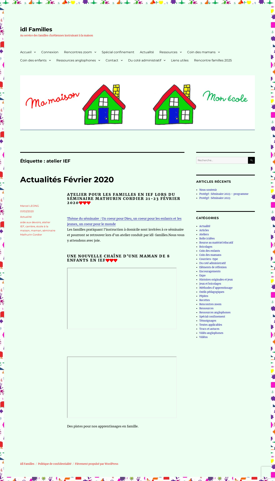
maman (36, 230)
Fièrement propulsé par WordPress (96, 464)
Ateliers (204, 234)
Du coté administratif (144, 60)
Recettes (204, 300)
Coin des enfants (33, 60)
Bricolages (205, 246)
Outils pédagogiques (211, 292)
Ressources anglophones (76, 60)
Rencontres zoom (78, 52)
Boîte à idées (207, 238)
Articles (204, 230)
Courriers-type (208, 259)
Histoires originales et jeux (216, 279)
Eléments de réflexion (213, 267)
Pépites (203, 296)
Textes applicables (210, 324)
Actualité (147, 52)
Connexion (49, 52)
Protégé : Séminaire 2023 (214, 198)
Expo (202, 275)
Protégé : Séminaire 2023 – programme (223, 194)
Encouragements (210, 271)
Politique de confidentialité (54, 464)
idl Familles (36, 29)
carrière (30, 226)
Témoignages (207, 320)
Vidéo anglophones (211, 333)
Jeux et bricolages (210, 283)
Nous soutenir (208, 190)
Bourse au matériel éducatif (216, 242)
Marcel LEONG (29, 205)
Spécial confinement (118, 52)
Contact (112, 60)
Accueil (25, 52)
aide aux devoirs (30, 222)
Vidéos (203, 337)
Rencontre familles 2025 (213, 60)
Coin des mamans (201, 52)
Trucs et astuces (209, 329)
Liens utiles (180, 60)
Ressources (168, 52)
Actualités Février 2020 (67, 179)
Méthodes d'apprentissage (216, 287)
